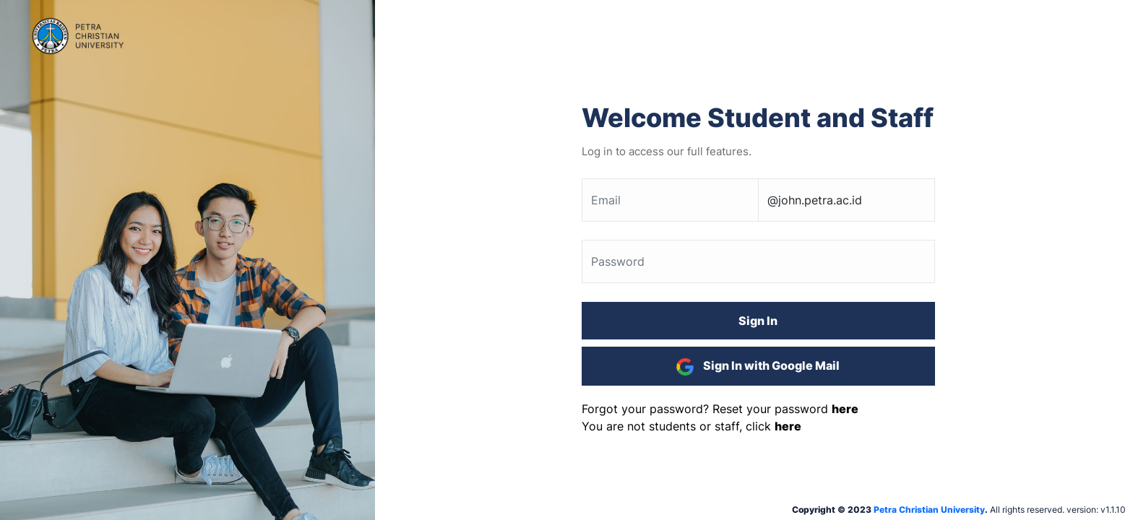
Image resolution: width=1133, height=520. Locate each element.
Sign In (757, 320)
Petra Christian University (929, 509)
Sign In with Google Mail (758, 367)
